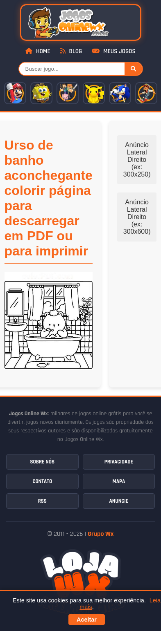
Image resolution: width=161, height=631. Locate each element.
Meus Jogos (113, 51)
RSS (42, 501)
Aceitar (87, 619)
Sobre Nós (42, 462)
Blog (71, 51)
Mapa (118, 481)
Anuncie (118, 501)
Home (37, 51)
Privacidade (118, 462)
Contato (42, 481)
